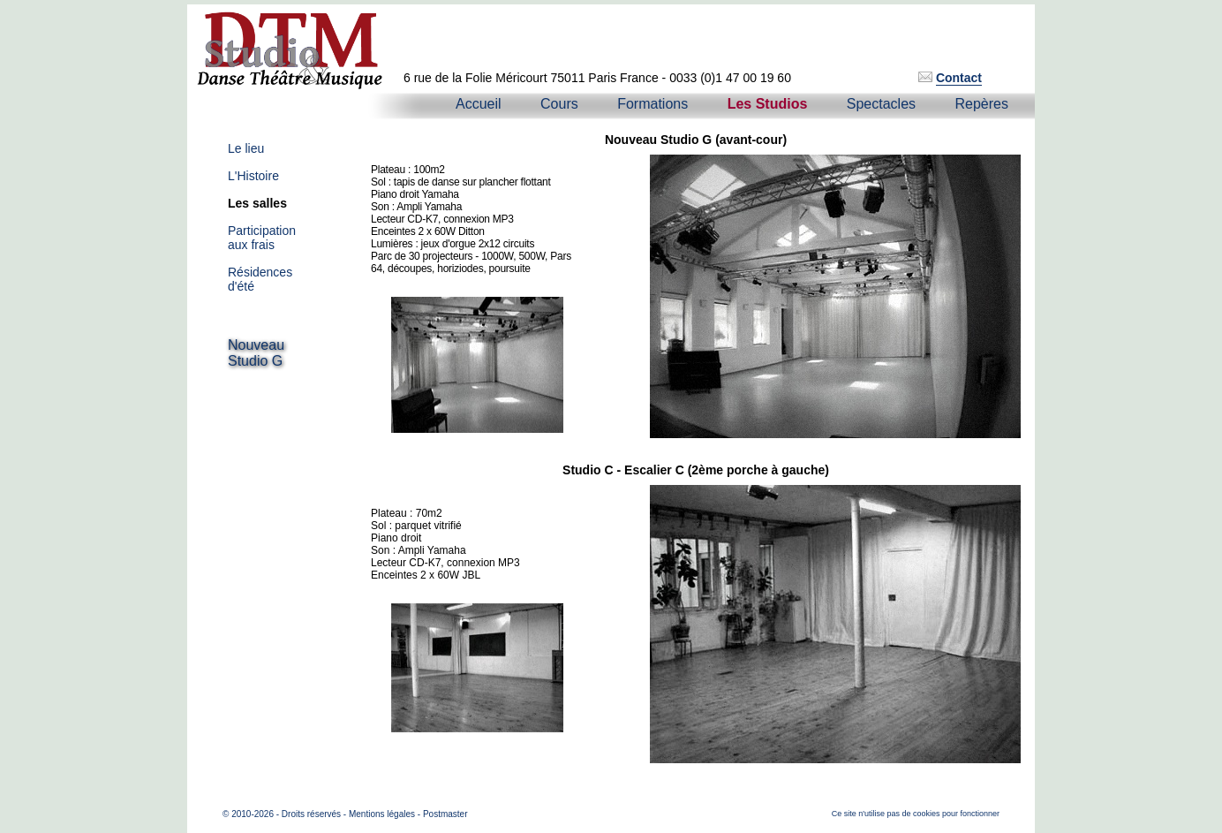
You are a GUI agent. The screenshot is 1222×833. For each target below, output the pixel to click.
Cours (559, 103)
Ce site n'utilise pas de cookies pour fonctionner (915, 813)
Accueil (479, 103)
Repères (981, 103)
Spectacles (881, 103)
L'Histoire (253, 176)
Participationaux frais (262, 237)
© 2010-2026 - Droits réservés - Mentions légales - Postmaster (345, 814)
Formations (652, 103)
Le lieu (246, 148)
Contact (959, 78)
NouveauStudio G (256, 352)
